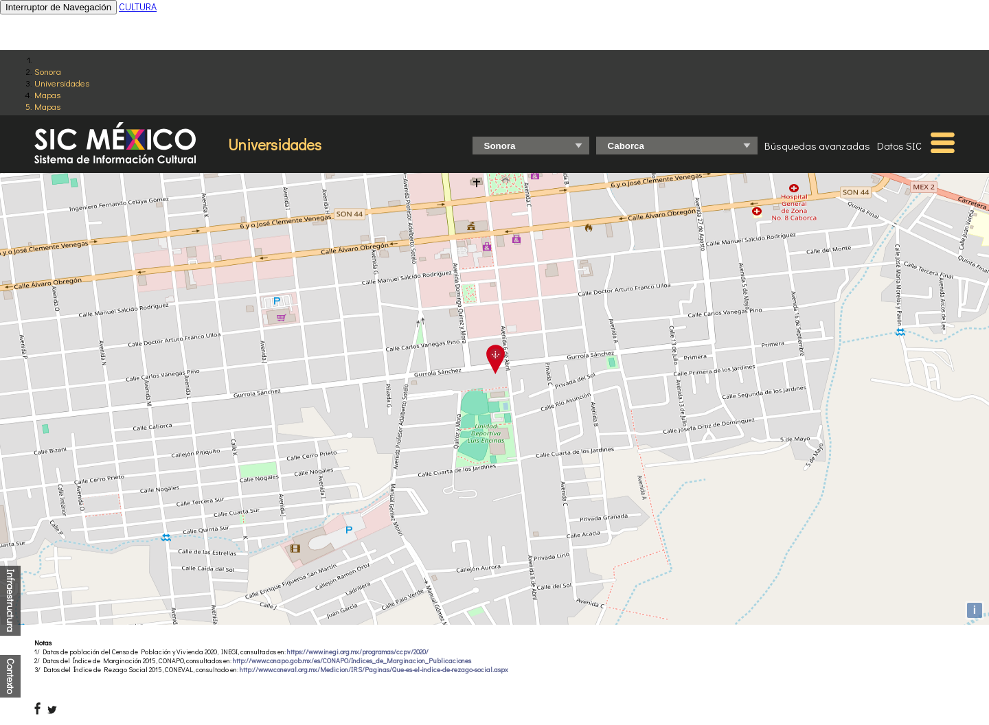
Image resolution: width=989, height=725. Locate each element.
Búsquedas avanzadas (817, 145)
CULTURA (138, 6)
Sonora (47, 71)
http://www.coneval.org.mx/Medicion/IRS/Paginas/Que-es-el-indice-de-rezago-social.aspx (374, 669)
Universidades (61, 83)
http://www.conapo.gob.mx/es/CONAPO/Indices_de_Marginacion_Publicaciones (352, 660)
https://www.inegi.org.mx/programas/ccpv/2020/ (358, 651)
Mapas (47, 94)
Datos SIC (899, 145)
